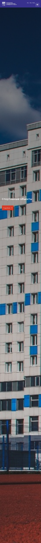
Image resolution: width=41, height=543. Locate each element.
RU (28, 3)
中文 (33, 3)
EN (31, 3)
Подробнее (7, 208)
